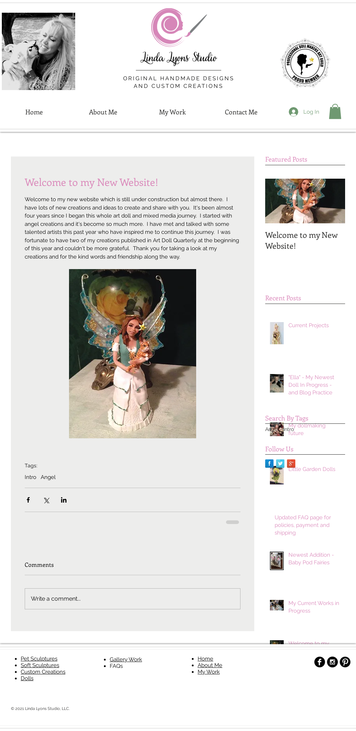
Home (205, 658)
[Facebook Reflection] (269, 463)
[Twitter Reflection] (280, 463)
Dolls (27, 678)
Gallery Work (126, 659)
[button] (335, 111)
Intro (30, 477)
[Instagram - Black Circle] (332, 662)
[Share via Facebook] (28, 499)
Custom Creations (43, 672)
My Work (209, 672)
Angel (48, 477)
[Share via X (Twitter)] (46, 499)
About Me (210, 665)
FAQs (116, 666)
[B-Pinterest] (345, 662)
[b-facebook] (319, 662)
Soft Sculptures (40, 665)
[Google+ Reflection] (291, 463)
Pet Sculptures (39, 658)
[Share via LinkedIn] (63, 499)
